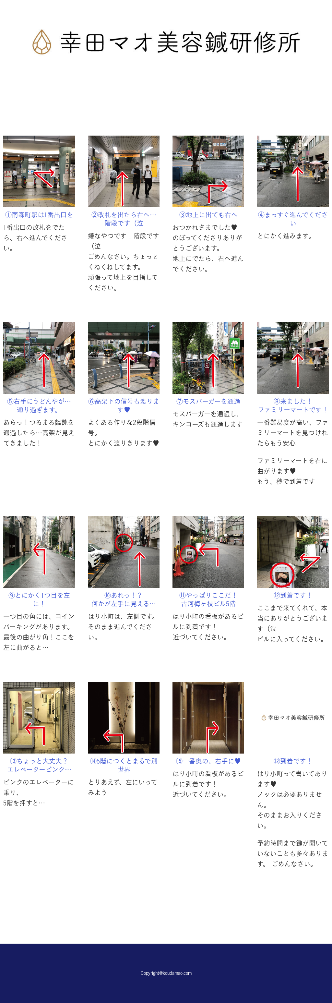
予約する (166, 908)
